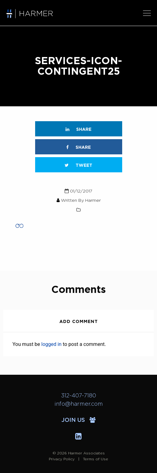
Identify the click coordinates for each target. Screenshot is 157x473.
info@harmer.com (78, 404)
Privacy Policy (62, 459)
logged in (51, 344)
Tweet (78, 165)
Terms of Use (95, 459)
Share (78, 129)
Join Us (78, 420)
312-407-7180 (78, 396)
